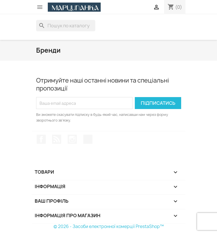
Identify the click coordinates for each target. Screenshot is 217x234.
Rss (56, 139)
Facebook (41, 139)
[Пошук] (65, 25)
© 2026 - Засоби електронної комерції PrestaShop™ (108, 226)
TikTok (87, 139)
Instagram (72, 139)
